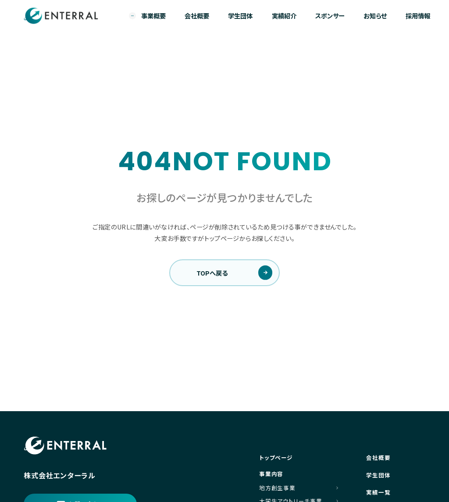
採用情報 (418, 15)
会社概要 (197, 15)
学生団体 (240, 15)
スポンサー (330, 15)
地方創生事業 (277, 488)
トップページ (276, 457)
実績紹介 (284, 15)
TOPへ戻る (212, 272)
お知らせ (375, 15)
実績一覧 (378, 492)
